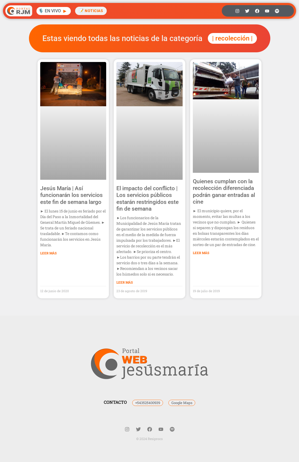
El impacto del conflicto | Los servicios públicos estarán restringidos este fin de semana (147, 198)
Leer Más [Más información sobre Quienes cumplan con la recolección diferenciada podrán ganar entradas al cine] (201, 253)
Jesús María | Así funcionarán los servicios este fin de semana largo (71, 195)
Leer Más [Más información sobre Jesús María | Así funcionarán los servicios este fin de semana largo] (48, 253)
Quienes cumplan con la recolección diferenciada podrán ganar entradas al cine (224, 191)
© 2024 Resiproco (149, 439)
